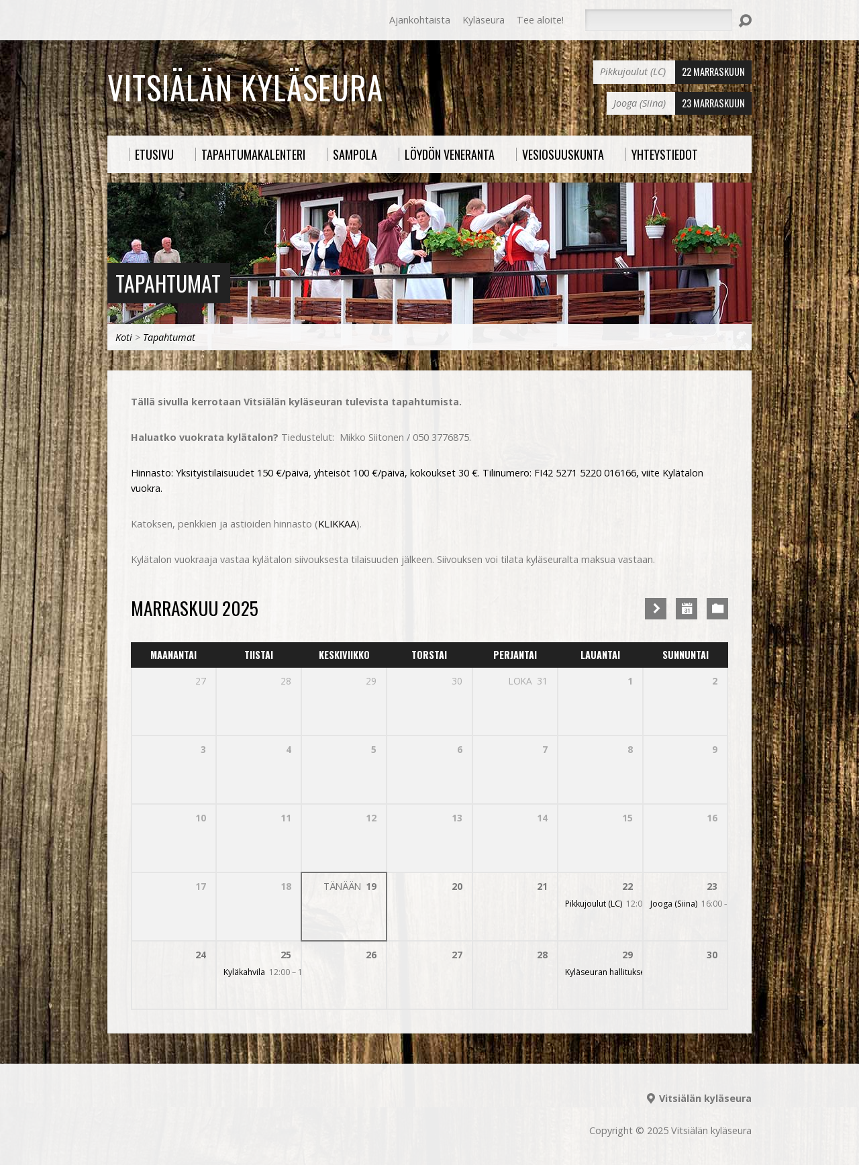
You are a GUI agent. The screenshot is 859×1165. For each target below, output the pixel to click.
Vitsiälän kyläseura (245, 87)
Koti (123, 337)
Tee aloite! (540, 19)
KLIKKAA (337, 523)
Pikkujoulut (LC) (593, 903)
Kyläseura (483, 19)
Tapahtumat (168, 283)
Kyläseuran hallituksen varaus (621, 972)
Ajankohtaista (419, 19)
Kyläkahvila (244, 972)
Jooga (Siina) (673, 903)
